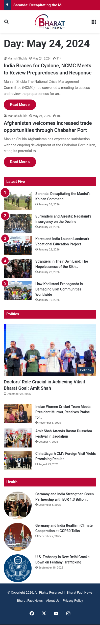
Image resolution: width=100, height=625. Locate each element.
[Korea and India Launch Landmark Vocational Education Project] (18, 245)
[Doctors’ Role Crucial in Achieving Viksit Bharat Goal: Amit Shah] (50, 350)
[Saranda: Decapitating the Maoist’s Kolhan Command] (18, 200)
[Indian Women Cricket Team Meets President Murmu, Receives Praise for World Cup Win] (18, 413)
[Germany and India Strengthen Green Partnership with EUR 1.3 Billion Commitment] (18, 505)
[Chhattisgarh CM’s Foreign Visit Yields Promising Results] (18, 460)
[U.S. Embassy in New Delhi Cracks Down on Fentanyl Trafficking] (18, 568)
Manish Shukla (17, 58)
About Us (53, 600)
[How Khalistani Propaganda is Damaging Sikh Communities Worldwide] (18, 290)
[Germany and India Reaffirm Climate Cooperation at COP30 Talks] (18, 537)
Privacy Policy (73, 600)
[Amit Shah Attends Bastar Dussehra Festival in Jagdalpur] (18, 437)
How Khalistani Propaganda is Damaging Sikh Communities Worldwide (59, 289)
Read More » (20, 105)
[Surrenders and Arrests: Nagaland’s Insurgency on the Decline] (18, 223)
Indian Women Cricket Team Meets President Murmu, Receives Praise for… (63, 412)
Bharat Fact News (30, 600)
